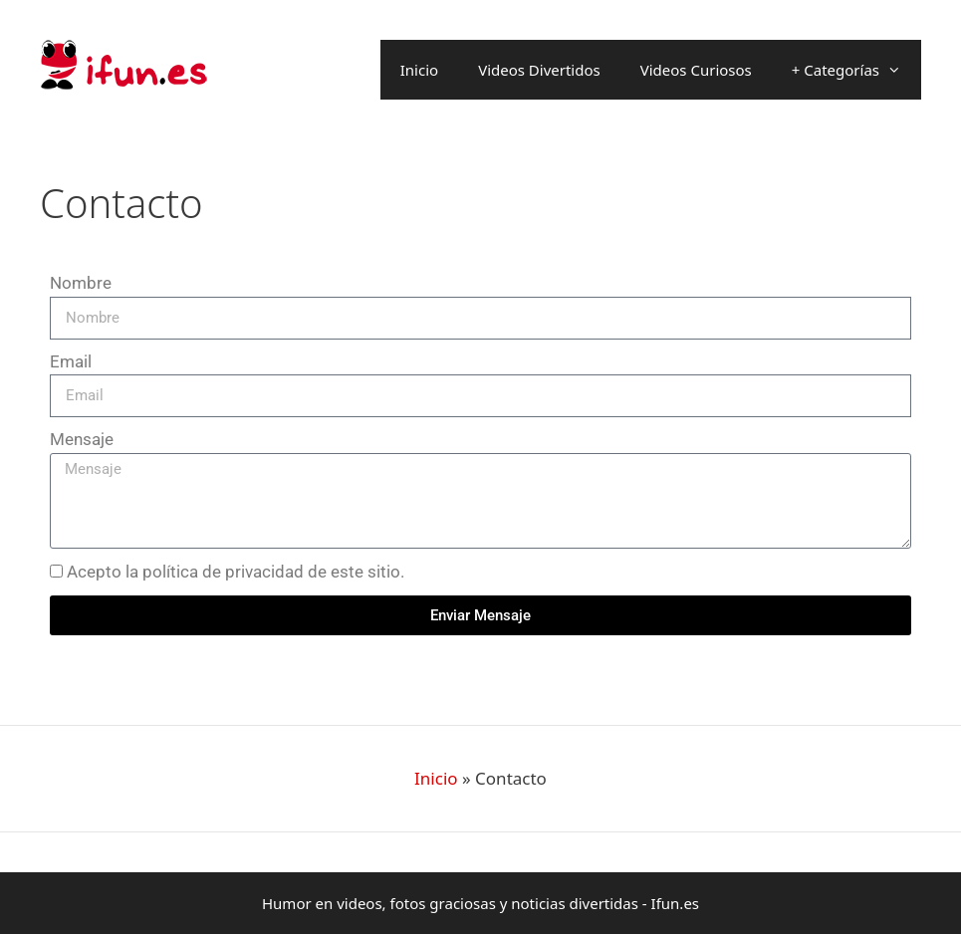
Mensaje (82, 439)
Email (71, 361)
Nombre (81, 283)
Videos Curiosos (696, 70)
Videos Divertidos (539, 70)
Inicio (419, 70)
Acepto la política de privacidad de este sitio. (235, 572)
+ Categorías (856, 70)
